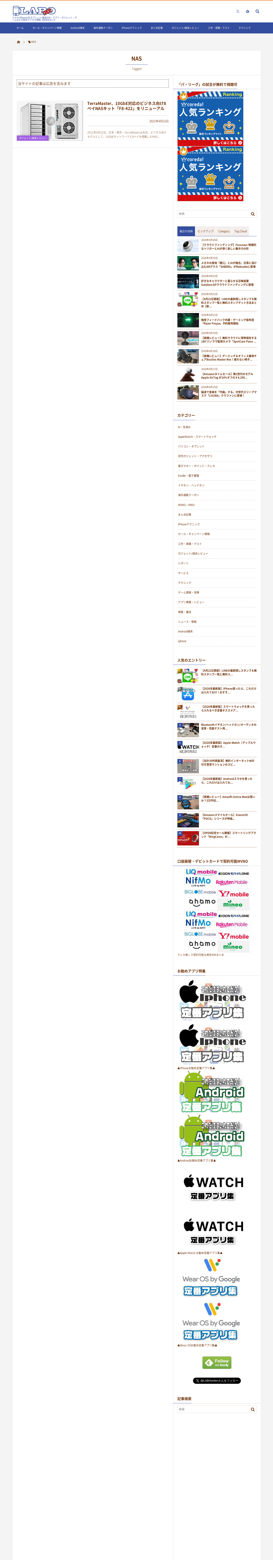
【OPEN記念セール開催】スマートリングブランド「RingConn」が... (228, 835)
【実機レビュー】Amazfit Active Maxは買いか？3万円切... (228, 799)
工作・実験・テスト (219, 28)
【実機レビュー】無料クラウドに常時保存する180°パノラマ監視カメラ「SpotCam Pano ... (229, 340)
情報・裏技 (184, 612)
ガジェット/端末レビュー (185, 28)
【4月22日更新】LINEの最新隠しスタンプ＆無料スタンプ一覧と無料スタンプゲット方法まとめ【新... (229, 302)
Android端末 (78, 28)
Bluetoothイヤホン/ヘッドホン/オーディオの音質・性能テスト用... (228, 726)
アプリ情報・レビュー (191, 602)
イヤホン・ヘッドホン (191, 485)
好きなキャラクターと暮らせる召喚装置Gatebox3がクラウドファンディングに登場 (227, 283)
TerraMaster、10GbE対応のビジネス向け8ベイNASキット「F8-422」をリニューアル (126, 105)
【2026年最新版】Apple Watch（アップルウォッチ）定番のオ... (228, 744)
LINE (19, 39)
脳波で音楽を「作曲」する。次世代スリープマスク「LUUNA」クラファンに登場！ (229, 394)
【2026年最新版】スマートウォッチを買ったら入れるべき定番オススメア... (228, 708)
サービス (183, 573)
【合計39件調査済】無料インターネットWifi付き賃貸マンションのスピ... (227, 762)
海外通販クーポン (103, 28)
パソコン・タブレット (191, 446)
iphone (182, 641)
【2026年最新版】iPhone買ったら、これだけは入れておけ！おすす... (228, 690)
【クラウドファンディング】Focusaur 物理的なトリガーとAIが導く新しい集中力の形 (228, 247)
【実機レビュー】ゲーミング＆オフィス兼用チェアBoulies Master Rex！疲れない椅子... (229, 358)
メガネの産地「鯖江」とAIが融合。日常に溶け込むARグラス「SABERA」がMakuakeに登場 (229, 265)
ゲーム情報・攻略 (188, 592)
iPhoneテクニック (132, 28)
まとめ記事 (157, 28)
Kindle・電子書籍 (188, 476)
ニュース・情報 (187, 622)
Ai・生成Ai (184, 427)
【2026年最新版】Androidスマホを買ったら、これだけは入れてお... (227, 781)
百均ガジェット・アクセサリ (195, 456)
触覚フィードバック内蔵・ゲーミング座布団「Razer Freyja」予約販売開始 (227, 322)
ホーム (20, 28)
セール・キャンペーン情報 (47, 28)
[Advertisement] (210, 1488)
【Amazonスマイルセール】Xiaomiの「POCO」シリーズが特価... (224, 817)
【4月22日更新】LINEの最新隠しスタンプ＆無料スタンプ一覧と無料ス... (229, 672)
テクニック (245, 28)
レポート (183, 563)
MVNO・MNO (186, 505)
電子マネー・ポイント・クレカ (196, 466)
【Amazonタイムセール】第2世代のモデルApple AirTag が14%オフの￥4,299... (227, 376)
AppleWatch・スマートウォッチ (197, 437)
